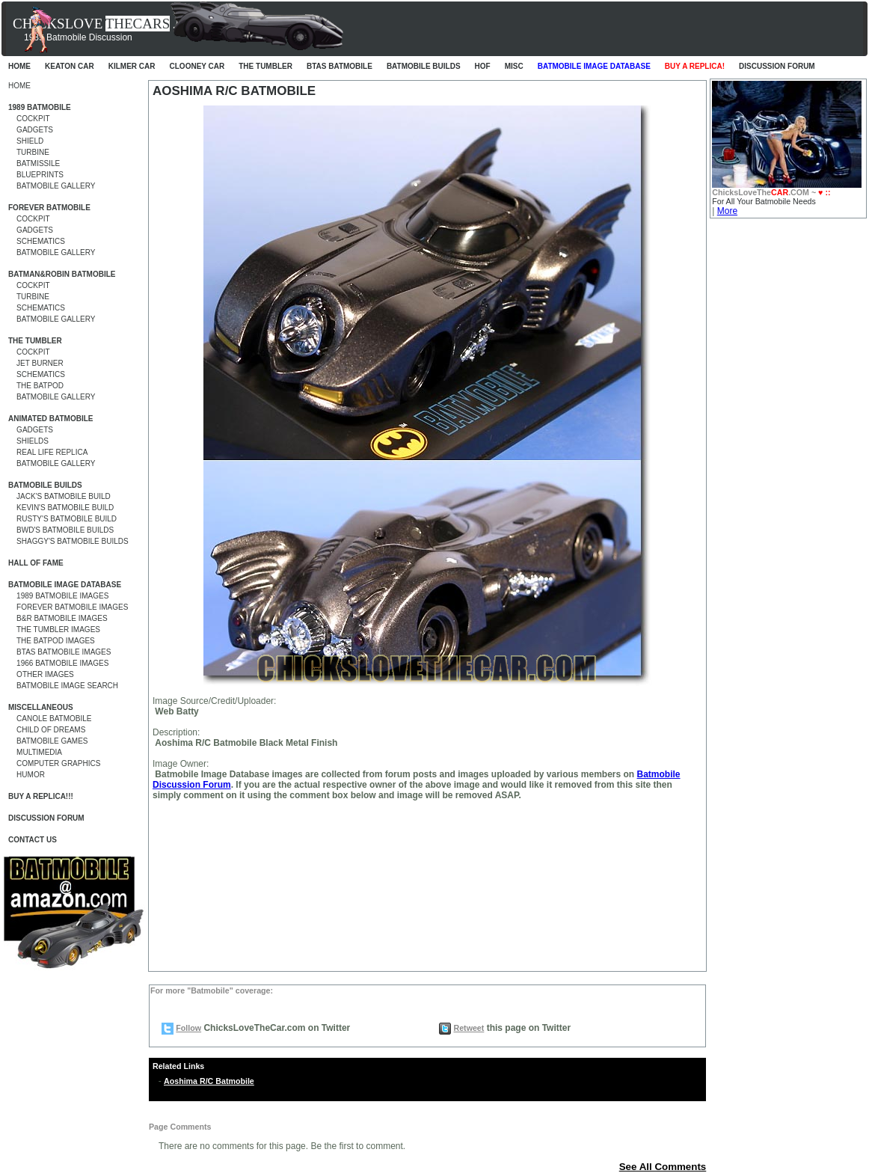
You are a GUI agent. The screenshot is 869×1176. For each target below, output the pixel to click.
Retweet (468, 1027)
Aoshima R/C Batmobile (209, 1081)
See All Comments (663, 1166)
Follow (188, 1027)
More (727, 211)
